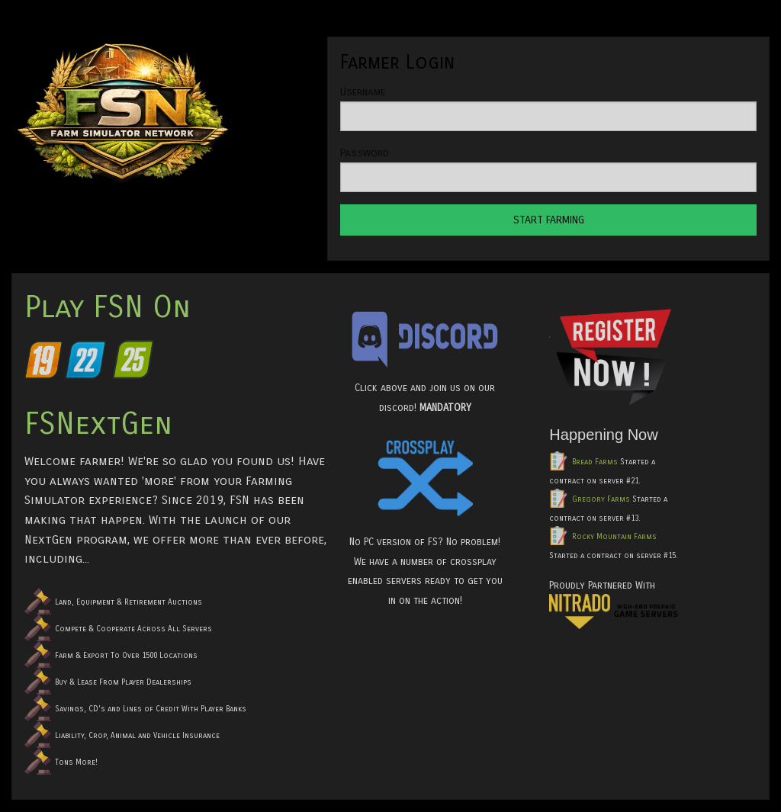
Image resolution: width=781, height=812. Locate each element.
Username (362, 91)
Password (364, 152)
